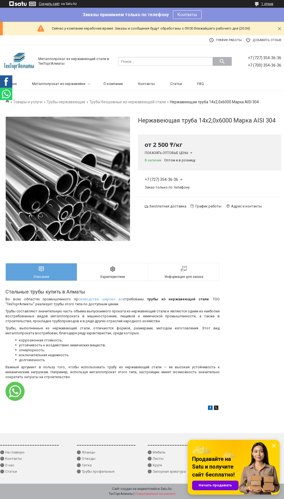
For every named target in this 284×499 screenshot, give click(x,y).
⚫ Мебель (156, 452)
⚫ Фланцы (86, 452)
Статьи (176, 84)
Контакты (187, 14)
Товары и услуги (27, 102)
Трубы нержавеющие (66, 102)
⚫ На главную (12, 452)
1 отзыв (267, 4)
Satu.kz (166, 489)
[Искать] (222, 61)
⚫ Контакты (11, 459)
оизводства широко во (100, 299)
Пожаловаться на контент (155, 494)
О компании (113, 84)
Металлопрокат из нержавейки (58, 84)
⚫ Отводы (86, 459)
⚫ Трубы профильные (95, 471)
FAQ (200, 84)
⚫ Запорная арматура (166, 471)
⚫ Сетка (84, 465)
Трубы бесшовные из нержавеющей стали (127, 102)
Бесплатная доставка (168, 206)
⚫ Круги (154, 465)
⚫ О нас (7, 465)
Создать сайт (49, 4)
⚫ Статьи (8, 471)
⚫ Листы (155, 459)
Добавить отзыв (267, 40)
